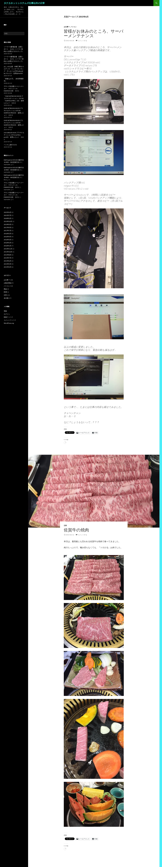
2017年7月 (7, 230)
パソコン (73, 27)
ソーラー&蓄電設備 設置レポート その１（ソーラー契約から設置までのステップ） (14, 59)
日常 (65, 525)
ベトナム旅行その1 (10, 145)
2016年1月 (7, 246)
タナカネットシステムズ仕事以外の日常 (24, 3)
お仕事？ (67, 27)
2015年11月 (8, 249)
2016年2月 (7, 243)
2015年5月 (7, 264)
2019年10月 (8, 221)
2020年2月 (7, 218)
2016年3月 (7, 240)
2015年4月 (7, 267)
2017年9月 (7, 227)
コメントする (82, 41)
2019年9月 (7, 224)
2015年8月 (7, 255)
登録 (5, 311)
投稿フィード (8, 317)
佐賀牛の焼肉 (76, 529)
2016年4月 (7, 237)
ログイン (7, 314)
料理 (5, 292)
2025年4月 (7, 212)
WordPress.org (9, 323)
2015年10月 (8, 252)
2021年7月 (7, 215)
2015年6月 (7, 261)
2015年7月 (7, 258)
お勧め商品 (7, 283)
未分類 (6, 298)
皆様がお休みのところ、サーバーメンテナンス (93, 33)
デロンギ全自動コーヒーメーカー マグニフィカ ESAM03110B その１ (14, 88)
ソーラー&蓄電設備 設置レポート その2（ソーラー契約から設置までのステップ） (14, 49)
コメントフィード (10, 320)
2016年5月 (7, 233)
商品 (5, 289)
